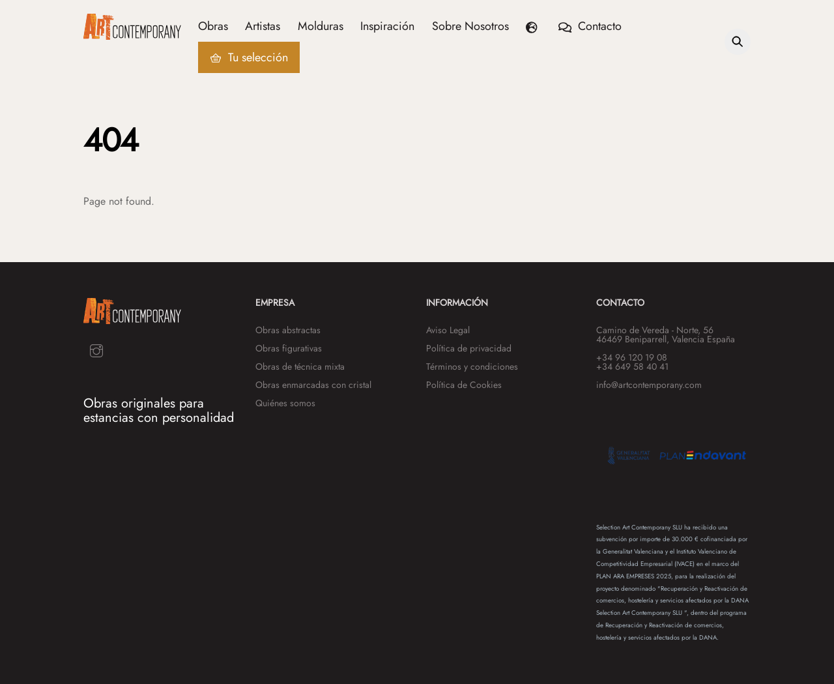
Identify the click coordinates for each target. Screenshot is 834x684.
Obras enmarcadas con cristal (313, 384)
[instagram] (96, 349)
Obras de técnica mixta (300, 366)
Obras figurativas (288, 348)
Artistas (262, 26)
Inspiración (388, 26)
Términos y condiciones (472, 366)
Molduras (320, 26)
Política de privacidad (468, 348)
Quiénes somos (285, 402)
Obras (213, 26)
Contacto (590, 26)
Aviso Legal (448, 329)
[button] (534, 26)
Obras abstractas (288, 329)
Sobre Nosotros (470, 26)
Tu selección (249, 57)
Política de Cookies (464, 384)
